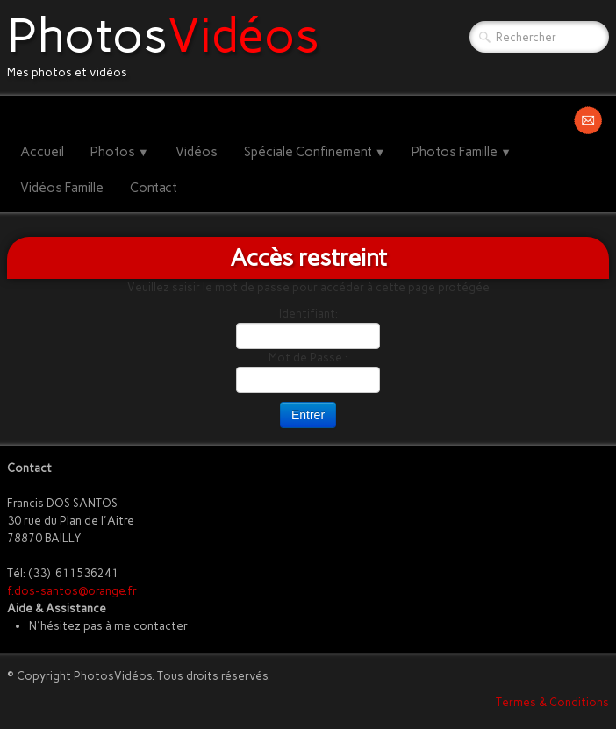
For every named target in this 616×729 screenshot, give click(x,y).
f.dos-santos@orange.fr (72, 590)
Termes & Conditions (552, 702)
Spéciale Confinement (315, 152)
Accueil (42, 152)
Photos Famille (462, 152)
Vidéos (196, 152)
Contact (153, 188)
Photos (119, 152)
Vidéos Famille (62, 188)
